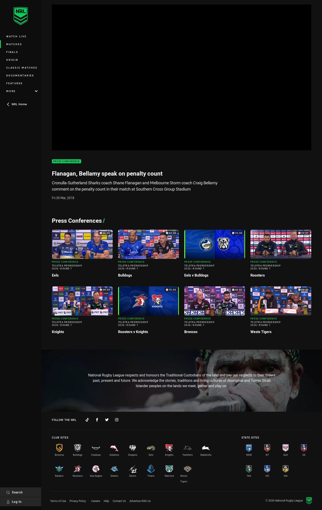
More (22, 91)
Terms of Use (58, 501)
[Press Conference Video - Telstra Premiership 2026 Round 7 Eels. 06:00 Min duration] (82, 255)
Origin (12, 59)
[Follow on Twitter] (107, 420)
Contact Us (119, 501)
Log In (14, 502)
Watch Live (16, 36)
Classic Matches (21, 67)
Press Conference (66, 161)
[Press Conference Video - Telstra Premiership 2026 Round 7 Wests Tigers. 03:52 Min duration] (280, 312)
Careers (95, 501)
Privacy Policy (78, 501)
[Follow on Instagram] (117, 420)
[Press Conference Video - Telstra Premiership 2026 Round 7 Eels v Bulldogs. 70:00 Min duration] (214, 255)
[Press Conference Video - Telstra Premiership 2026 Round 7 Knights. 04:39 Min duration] (82, 312)
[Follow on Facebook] (97, 420)
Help (106, 501)
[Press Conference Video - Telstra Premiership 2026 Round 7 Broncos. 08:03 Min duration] (214, 312)
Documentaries (20, 75)
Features (14, 83)
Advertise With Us (140, 501)
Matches (14, 44)
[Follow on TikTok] (87, 420)
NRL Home (16, 104)
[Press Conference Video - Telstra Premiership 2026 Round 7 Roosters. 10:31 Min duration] (280, 255)
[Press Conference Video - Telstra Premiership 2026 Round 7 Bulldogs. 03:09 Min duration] (148, 255)
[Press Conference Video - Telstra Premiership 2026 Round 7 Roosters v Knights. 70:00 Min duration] (148, 312)
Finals (12, 52)
